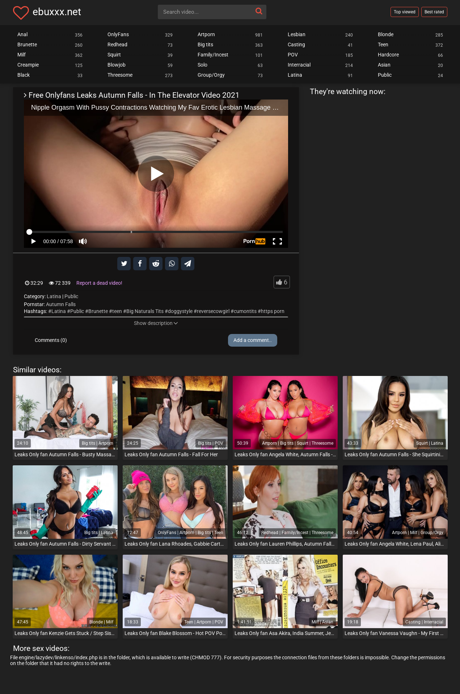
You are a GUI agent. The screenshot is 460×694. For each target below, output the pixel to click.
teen (117, 311)
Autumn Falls (61, 304)
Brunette (98, 311)
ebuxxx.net (57, 12)
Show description (156, 323)
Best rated (434, 11)
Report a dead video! (99, 283)
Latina (54, 296)
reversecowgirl (213, 311)
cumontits (245, 311)
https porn (272, 311)
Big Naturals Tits (145, 311)
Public (71, 296)
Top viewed (404, 11)
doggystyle (180, 311)
